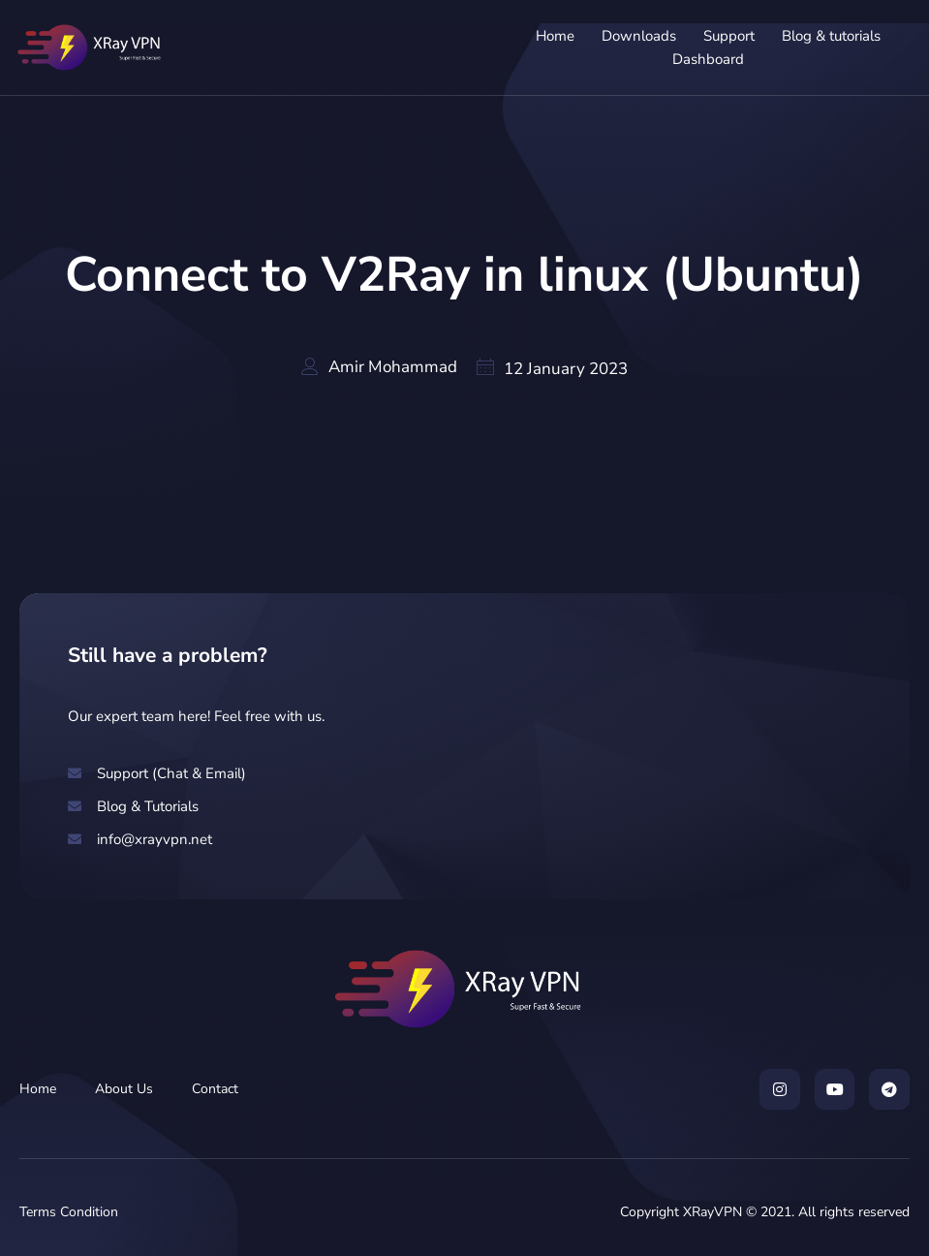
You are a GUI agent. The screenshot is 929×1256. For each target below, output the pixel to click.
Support (727, 36)
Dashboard (706, 59)
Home (553, 36)
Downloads (637, 36)
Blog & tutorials (829, 36)
